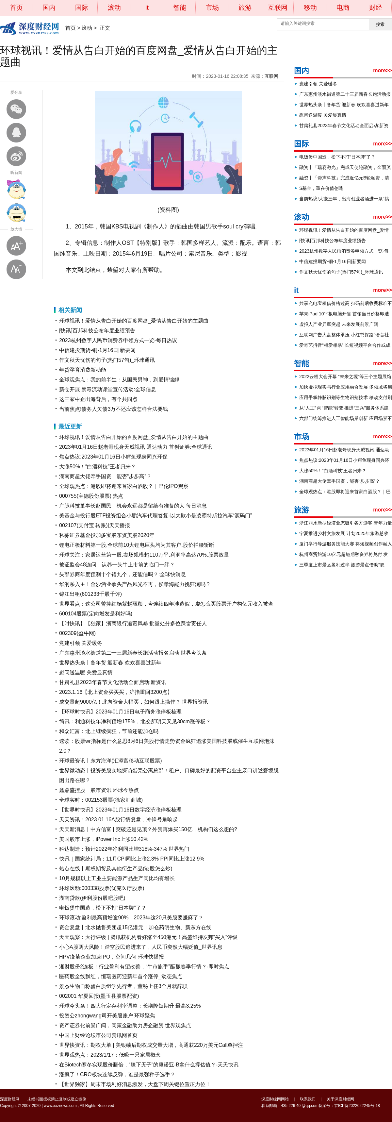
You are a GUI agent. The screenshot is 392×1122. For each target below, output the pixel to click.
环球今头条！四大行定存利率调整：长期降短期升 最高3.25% (130, 1006)
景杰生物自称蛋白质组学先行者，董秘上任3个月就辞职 (123, 986)
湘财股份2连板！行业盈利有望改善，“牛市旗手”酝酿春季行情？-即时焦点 (144, 966)
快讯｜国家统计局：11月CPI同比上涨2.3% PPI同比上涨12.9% (131, 859)
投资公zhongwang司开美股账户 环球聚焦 (107, 1015)
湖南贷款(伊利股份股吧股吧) (92, 898)
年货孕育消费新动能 (82, 370)
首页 (16, 7)
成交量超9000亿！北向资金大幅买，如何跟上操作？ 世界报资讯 (133, 702)
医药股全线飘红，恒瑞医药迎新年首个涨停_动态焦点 (120, 976)
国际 (81, 7)
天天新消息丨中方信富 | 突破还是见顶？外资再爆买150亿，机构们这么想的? (148, 829)
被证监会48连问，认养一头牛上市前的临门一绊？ (117, 564)
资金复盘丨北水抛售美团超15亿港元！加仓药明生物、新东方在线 (135, 927)
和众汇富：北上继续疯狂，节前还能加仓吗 (108, 731)
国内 (49, 7)
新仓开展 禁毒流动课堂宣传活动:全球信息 (107, 389)
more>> (382, 70)
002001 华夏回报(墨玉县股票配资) (99, 996)
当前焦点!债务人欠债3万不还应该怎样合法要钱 (113, 409)
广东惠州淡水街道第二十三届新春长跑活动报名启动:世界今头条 (133, 653)
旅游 (245, 7)
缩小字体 (16, 269)
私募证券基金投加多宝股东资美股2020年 (107, 535)
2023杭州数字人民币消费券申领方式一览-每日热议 (118, 340)
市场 (212, 7)
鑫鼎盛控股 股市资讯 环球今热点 (99, 790)
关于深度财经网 (340, 1099)
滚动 (114, 7)
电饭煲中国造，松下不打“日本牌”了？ (102, 908)
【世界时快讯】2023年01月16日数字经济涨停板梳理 (120, 809)
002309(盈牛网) (77, 633)
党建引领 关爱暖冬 (80, 643)
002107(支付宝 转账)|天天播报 (94, 525)
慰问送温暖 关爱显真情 (86, 672)
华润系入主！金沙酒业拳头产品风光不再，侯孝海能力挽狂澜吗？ (135, 584)
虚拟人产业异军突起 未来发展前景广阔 (338, 324)
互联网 (277, 7)
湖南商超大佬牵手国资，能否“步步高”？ (105, 476)
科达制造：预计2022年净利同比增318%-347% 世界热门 (124, 849)
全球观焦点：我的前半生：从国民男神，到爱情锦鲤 (119, 379)
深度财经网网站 (275, 1099)
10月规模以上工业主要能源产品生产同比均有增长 (117, 878)
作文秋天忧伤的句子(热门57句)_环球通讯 (107, 360)
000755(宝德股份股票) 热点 (91, 496)
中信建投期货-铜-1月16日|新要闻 (97, 350)
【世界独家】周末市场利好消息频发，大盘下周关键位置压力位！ (135, 1084)
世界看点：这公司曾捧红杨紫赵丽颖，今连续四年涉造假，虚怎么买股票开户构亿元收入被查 (166, 604)
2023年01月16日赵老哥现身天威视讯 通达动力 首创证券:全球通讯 (135, 447)
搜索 (380, 24)
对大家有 (90, 286)
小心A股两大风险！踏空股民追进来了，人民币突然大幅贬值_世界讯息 (140, 947)
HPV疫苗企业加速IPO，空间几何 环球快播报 (111, 957)
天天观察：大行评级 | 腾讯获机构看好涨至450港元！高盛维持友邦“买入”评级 (148, 937)
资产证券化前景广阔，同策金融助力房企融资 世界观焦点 (125, 1025)
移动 (310, 7)
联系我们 (308, 1099)
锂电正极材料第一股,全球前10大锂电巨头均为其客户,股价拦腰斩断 (136, 545)
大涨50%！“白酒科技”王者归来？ (97, 466)
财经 (375, 7)
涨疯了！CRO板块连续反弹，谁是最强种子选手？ (117, 1074)
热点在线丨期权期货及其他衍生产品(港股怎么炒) (115, 868)
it (147, 7)
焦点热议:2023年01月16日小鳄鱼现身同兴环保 (113, 457)
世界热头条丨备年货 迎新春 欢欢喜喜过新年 (110, 662)
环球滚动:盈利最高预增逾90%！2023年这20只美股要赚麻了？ (131, 917)
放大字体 (16, 246)
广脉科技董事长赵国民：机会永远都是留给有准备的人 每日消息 (133, 506)
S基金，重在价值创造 (321, 188)
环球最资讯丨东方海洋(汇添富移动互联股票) (110, 760)
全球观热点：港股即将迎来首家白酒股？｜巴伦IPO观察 (123, 486)
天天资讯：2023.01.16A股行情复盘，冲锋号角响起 (118, 819)
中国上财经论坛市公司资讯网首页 (98, 1035)
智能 (179, 7)
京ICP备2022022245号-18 (357, 1105)
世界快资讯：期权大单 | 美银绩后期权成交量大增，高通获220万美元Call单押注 (151, 1045)
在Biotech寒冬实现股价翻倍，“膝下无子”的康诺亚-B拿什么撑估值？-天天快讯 (148, 1064)
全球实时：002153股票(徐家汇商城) (101, 800)
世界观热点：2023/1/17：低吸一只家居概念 (110, 1055)
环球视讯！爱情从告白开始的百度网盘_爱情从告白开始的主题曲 (133, 321)
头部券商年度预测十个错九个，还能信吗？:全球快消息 (122, 574)
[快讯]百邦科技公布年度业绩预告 (97, 330)
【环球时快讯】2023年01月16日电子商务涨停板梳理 (120, 711)
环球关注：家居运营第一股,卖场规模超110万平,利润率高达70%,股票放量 (144, 555)
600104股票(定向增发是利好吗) (95, 613)
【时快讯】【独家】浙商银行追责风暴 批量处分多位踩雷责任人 (133, 623)
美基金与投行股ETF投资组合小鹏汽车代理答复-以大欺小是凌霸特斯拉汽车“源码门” (155, 515)
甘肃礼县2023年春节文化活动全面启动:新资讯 (112, 682)
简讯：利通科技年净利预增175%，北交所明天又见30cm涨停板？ (135, 721)
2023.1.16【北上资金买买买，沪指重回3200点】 (115, 692)
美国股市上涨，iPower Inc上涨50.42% (103, 839)
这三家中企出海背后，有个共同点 (98, 399)
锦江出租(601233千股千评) (90, 594)
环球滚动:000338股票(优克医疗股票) (101, 888)
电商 (343, 7)
